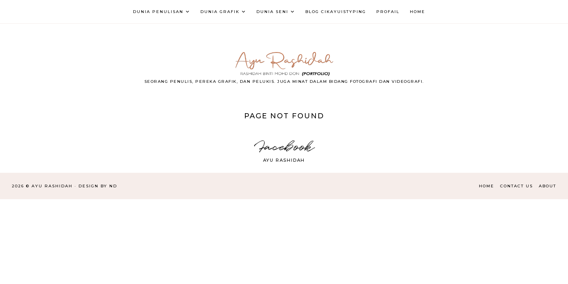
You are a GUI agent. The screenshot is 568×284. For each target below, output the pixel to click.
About (547, 186)
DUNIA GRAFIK (219, 11)
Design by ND (97, 186)
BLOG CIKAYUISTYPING (335, 11)
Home (486, 186)
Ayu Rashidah (284, 160)
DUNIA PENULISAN (158, 11)
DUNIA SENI (272, 11)
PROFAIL (388, 11)
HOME (417, 11)
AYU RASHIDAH (52, 186)
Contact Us (516, 186)
